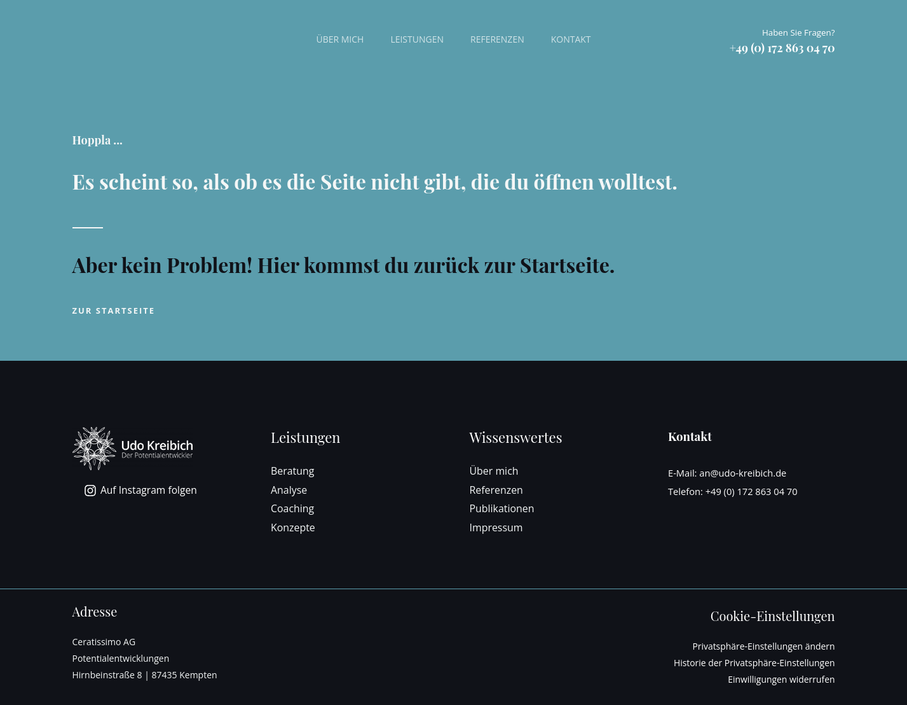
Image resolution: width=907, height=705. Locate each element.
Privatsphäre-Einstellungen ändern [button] (763, 646)
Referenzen (499, 39)
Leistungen (415, 39)
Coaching (293, 508)
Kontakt (577, 39)
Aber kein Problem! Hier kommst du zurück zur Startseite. (343, 264)
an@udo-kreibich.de (742, 472)
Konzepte (293, 527)
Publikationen (502, 508)
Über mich (334, 39)
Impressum (496, 527)
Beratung (293, 471)
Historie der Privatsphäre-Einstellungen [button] (753, 663)
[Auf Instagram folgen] (141, 490)
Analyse (289, 490)
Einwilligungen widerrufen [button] (781, 679)
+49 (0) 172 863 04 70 (752, 491)
